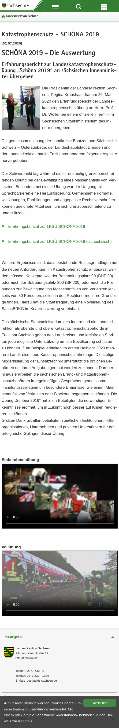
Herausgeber (13, 637)
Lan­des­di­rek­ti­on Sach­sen (22, 16)
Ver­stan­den (100, 703)
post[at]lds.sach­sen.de (42, 680)
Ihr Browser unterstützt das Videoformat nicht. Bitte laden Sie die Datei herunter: (60, 583)
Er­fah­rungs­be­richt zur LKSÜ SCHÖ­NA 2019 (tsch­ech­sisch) (60, 241)
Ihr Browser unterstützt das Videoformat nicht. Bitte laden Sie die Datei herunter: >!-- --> (60, 496)
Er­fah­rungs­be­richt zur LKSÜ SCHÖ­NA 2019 (46, 226)
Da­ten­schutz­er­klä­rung (30, 709)
